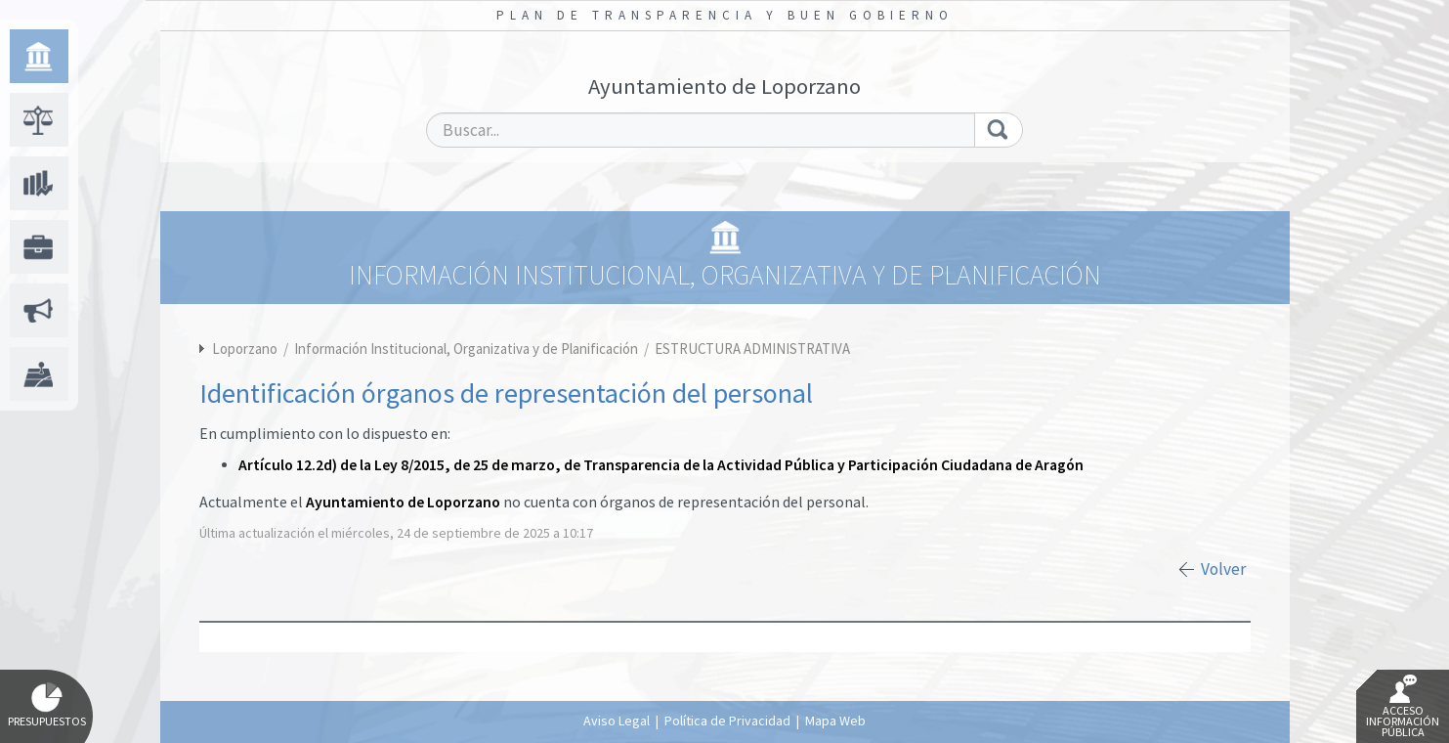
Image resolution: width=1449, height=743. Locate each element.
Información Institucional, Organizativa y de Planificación (467, 348)
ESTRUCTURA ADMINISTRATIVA (752, 348)
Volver (1223, 569)
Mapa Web (835, 720)
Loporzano (244, 348)
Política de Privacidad (727, 720)
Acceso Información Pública (1402, 707)
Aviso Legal (616, 720)
